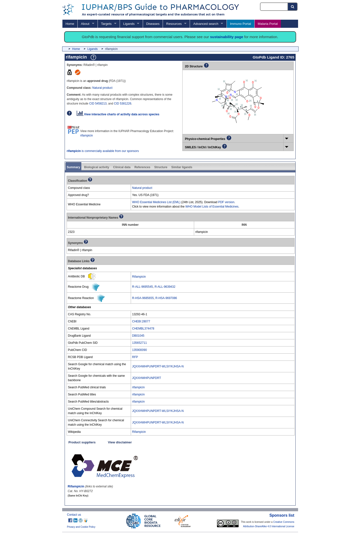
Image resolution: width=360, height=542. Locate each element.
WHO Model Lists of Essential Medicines (211, 206)
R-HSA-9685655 (143, 298)
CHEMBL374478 (143, 328)
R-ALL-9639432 (165, 286)
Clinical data (121, 167)
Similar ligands (181, 167)
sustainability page (226, 37)
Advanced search (205, 24)
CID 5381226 (122, 103)
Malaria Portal (268, 24)
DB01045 (138, 335)
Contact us (74, 514)
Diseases (152, 24)
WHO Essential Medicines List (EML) (156, 202)
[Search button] (293, 6)
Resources (174, 24)
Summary (73, 167)
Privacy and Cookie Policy (81, 527)
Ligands (128, 24)
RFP (135, 357)
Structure (160, 167)
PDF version (226, 202)
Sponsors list (281, 515)
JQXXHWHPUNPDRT (146, 378)
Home (70, 24)
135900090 (139, 350)
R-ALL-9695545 (142, 286)
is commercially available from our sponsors (103, 151)
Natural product (102, 88)
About (85, 24)
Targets (106, 24)
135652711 (139, 343)
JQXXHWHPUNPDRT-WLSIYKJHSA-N (158, 366)
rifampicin (86, 135)
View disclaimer (120, 442)
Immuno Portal (240, 24)
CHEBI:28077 (141, 321)
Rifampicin (139, 276)
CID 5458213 (98, 103)
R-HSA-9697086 (166, 298)
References (142, 167)
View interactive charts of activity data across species (118, 114)
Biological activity (96, 167)
